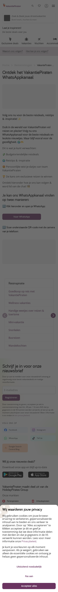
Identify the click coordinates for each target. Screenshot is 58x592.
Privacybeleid (28, 541)
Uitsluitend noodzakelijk (29, 566)
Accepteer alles (29, 585)
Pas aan (29, 576)
